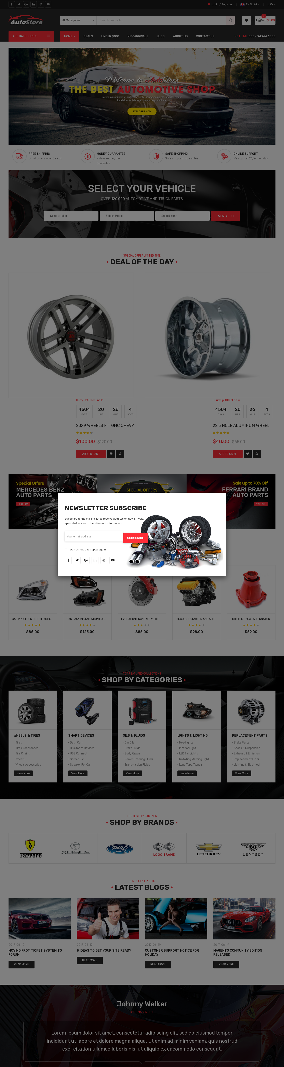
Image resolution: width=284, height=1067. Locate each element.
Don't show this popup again (88, 547)
